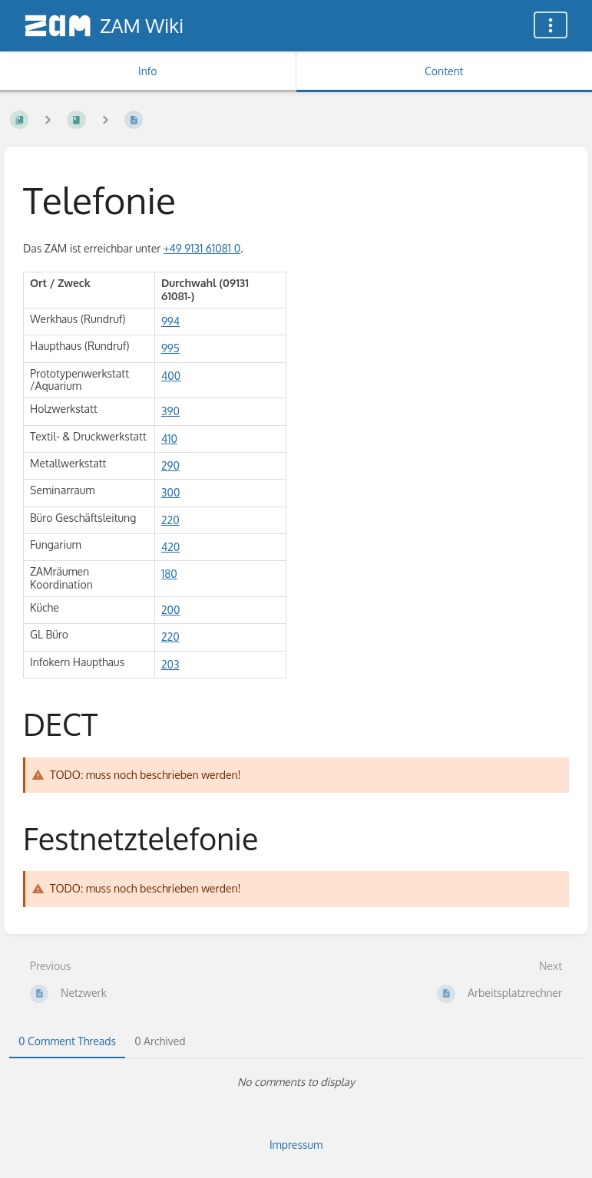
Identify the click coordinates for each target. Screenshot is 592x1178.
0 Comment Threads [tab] (67, 1041)
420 (170, 546)
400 (170, 375)
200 (170, 609)
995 (170, 348)
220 (170, 519)
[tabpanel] (296, 1082)
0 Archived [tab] (159, 1041)
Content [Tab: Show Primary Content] (444, 71)
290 (170, 465)
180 (169, 573)
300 (170, 492)
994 (170, 321)
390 (170, 410)
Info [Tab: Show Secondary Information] (147, 71)
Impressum (296, 1144)
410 (169, 438)
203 (170, 664)
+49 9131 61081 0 (202, 248)
